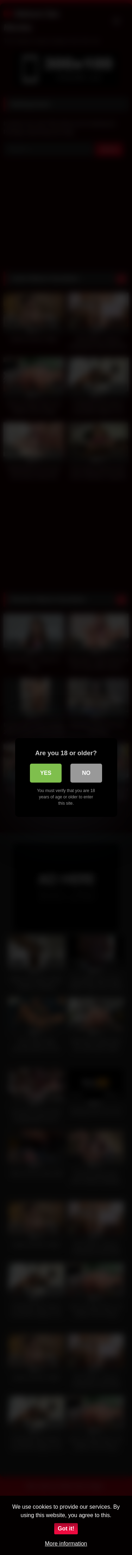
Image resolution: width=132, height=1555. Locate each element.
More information (66, 1544)
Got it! (66, 1528)
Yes (45, 773)
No (86, 773)
